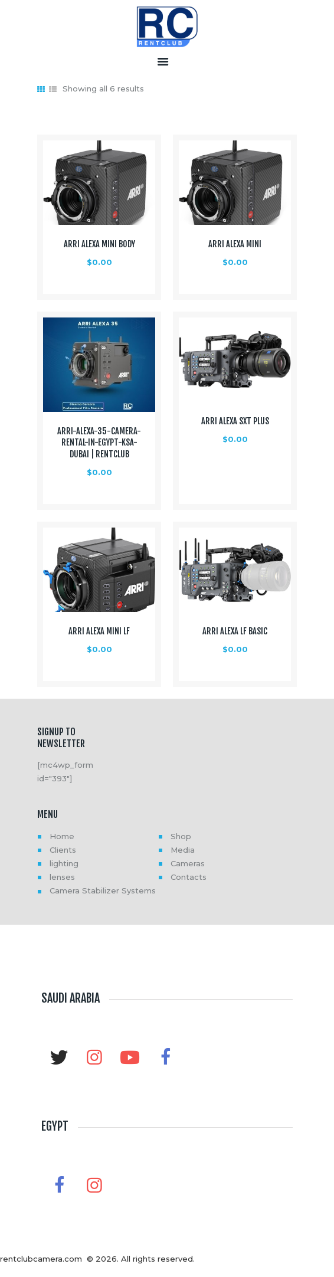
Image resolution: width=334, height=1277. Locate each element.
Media (183, 849)
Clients (63, 849)
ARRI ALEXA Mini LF (99, 631)
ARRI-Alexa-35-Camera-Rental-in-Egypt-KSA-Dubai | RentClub (99, 443)
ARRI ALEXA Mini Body (99, 244)
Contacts (189, 877)
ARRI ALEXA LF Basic (234, 631)
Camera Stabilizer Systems (103, 890)
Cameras (188, 863)
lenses (62, 877)
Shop (181, 836)
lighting (64, 863)
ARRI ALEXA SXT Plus (235, 421)
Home (62, 836)
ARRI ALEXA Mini (234, 244)
